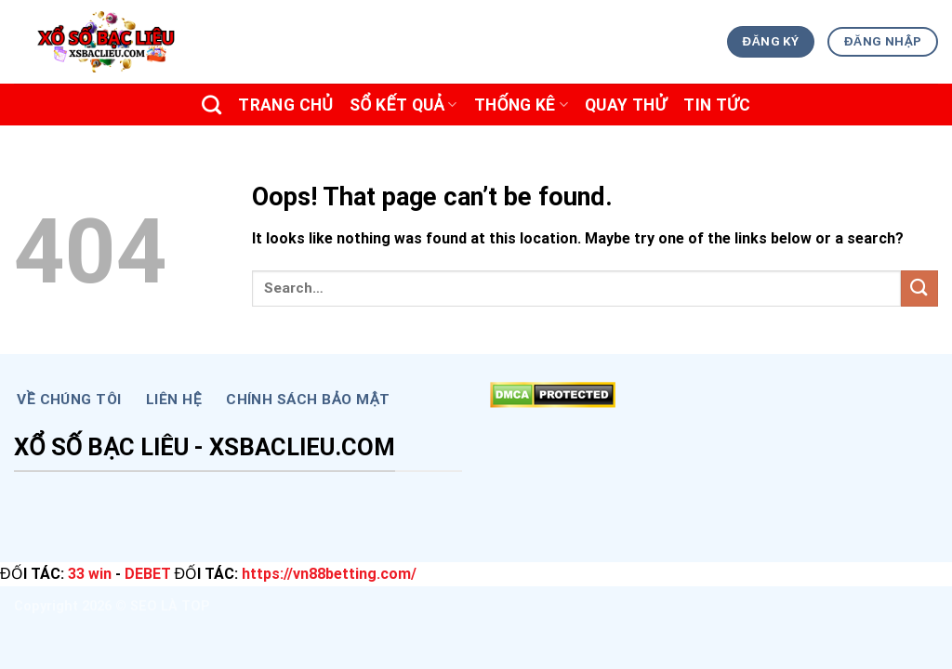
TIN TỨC (716, 105)
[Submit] (919, 288)
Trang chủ (285, 105)
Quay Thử (626, 105)
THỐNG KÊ (521, 105)
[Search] (211, 104)
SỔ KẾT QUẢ (403, 105)
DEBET (148, 574)
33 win (90, 574)
